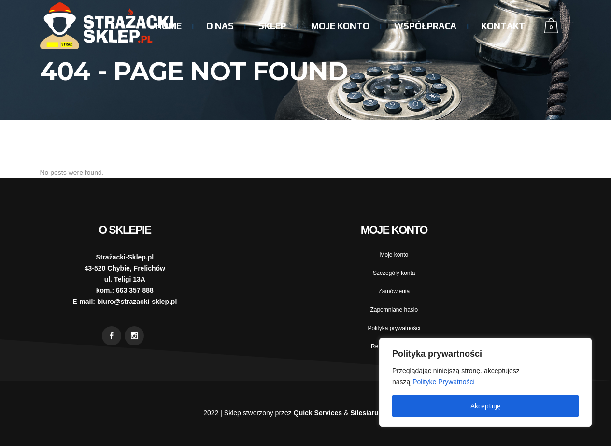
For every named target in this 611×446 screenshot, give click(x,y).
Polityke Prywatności (443, 382)
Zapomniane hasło (394, 309)
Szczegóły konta (394, 273)
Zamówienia (394, 291)
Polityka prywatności (394, 328)
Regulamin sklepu (394, 346)
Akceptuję (485, 406)
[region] (485, 382)
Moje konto (394, 254)
